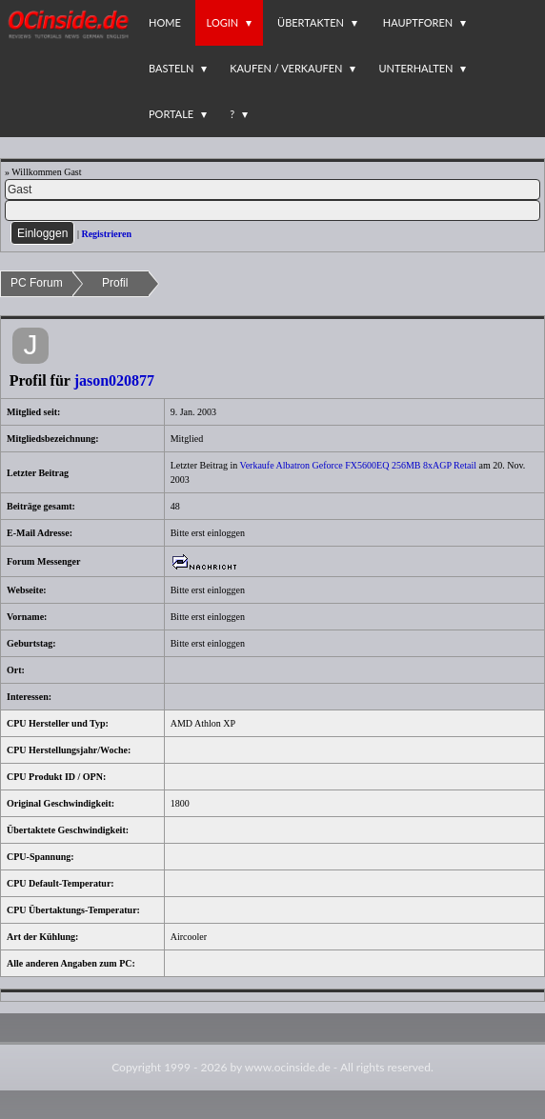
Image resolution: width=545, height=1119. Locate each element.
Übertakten (310, 22)
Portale (171, 114)
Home (165, 22)
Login (223, 22)
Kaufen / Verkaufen (286, 68)
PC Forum (36, 283)
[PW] (272, 210)
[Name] (272, 189)
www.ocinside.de (288, 1067)
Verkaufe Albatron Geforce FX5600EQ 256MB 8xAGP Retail (358, 465)
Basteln (171, 68)
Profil (115, 283)
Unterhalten (415, 68)
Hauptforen (418, 22)
